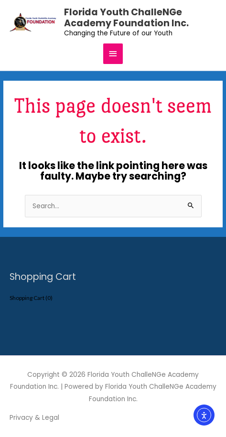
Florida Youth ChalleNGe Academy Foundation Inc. (126, 18)
